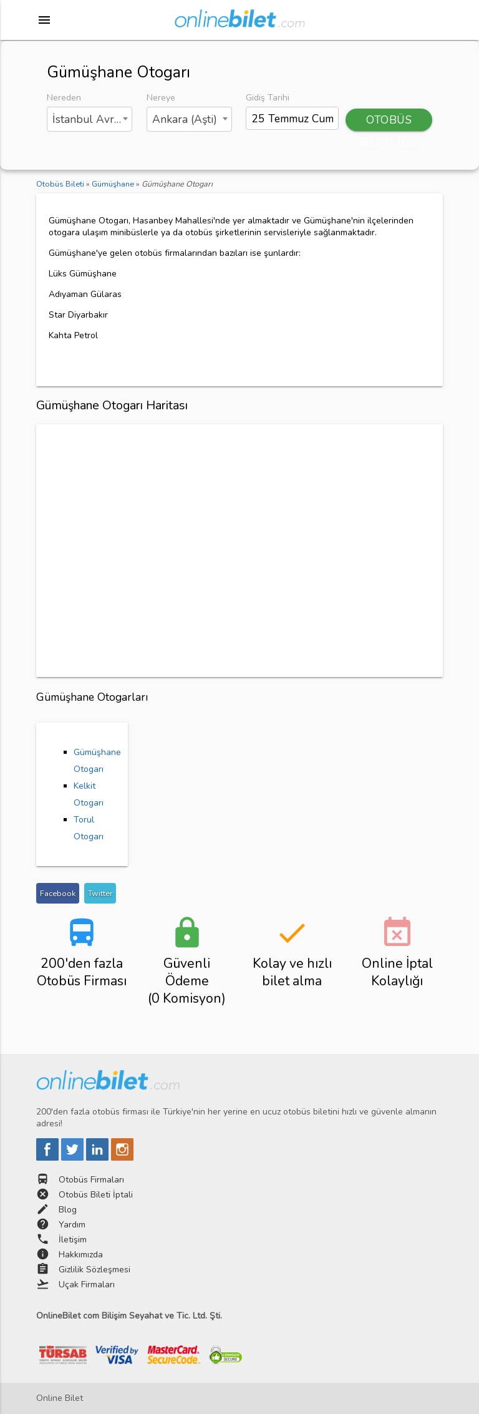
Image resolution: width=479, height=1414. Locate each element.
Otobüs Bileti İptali (96, 1195)
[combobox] (90, 119)
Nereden (64, 98)
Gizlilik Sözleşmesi (94, 1269)
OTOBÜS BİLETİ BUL (389, 121)
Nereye (161, 98)
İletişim (73, 1240)
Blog (68, 1210)
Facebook (57, 893)
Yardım (72, 1225)
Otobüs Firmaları (91, 1180)
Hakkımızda (81, 1254)
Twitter (100, 893)
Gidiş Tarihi (267, 98)
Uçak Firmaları (87, 1284)
